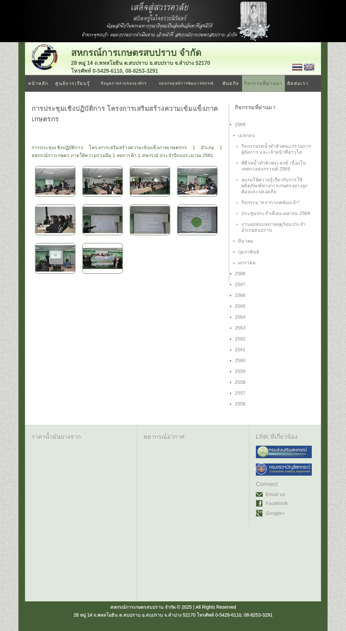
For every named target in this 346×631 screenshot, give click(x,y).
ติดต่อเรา (298, 83)
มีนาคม (246, 241)
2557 (240, 393)
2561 (240, 349)
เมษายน (246, 135)
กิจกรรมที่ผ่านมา (263, 83)
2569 (240, 124)
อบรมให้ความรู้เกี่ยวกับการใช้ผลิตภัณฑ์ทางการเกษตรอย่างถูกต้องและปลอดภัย (274, 185)
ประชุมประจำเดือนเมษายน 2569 (275, 213)
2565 (240, 306)
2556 (240, 404)
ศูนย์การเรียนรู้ (72, 83)
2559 (240, 371)
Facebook (277, 503)
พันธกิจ (230, 83)
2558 (240, 382)
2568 (240, 273)
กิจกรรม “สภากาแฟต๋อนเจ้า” (270, 202)
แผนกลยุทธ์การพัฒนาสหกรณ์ (186, 83)
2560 (240, 360)
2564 (240, 317)
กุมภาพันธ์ (248, 251)
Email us (275, 494)
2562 (240, 338)
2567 (240, 284)
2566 (240, 295)
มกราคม (247, 262)
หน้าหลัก (38, 83)
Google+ (275, 513)
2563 (240, 327)
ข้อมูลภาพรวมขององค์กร (124, 83)
